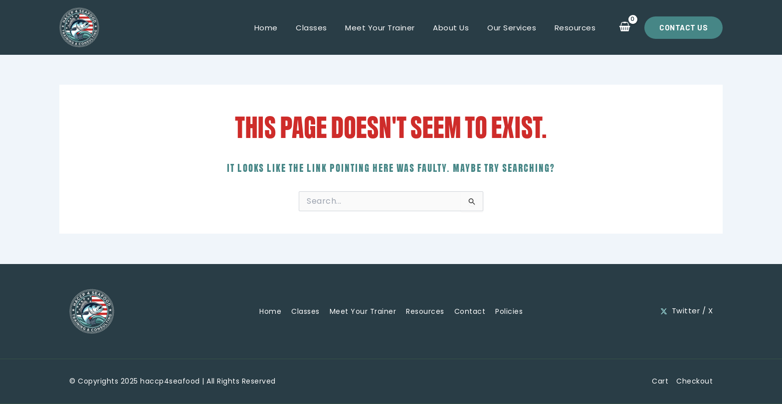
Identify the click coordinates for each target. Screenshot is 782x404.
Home (284, 27)
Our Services (516, 27)
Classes (326, 27)
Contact (470, 311)
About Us (459, 27)
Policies (509, 311)
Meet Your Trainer (392, 27)
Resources (576, 27)
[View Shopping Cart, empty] (624, 27)
